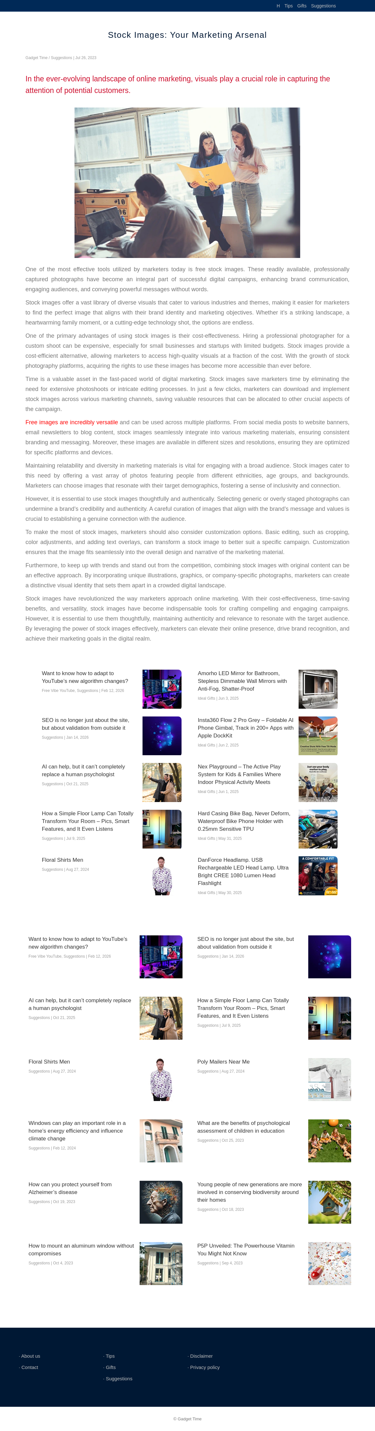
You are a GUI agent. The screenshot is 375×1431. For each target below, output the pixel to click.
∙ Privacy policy (203, 1367)
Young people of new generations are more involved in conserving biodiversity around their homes (249, 1192)
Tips (288, 5)
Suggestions (323, 5)
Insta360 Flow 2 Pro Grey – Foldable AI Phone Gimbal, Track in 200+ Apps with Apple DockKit (246, 728)
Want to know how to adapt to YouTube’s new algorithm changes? (85, 677)
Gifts (302, 5)
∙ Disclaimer (199, 1356)
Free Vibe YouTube (58, 690)
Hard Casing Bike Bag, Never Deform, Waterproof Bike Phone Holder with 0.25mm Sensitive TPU (244, 821)
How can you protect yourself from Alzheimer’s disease (70, 1188)
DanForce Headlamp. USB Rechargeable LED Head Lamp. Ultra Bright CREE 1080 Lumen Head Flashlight (243, 871)
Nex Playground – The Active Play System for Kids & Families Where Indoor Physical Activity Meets (239, 774)
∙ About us (29, 1356)
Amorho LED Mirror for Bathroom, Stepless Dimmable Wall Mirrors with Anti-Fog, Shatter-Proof (242, 681)
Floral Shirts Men (62, 860)
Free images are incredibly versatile (71, 422)
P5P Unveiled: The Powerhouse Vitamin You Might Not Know (245, 1250)
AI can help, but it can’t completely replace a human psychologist (83, 770)
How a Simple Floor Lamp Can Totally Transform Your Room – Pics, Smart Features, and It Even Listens (87, 821)
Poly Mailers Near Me (223, 1062)
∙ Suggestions (118, 1378)
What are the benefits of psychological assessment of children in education (243, 1127)
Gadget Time (36, 58)
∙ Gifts (109, 1367)
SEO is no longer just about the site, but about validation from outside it (85, 724)
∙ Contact (28, 1367)
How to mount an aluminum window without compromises (81, 1250)
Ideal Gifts (206, 698)
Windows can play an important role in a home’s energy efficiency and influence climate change (77, 1131)
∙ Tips (109, 1356)
